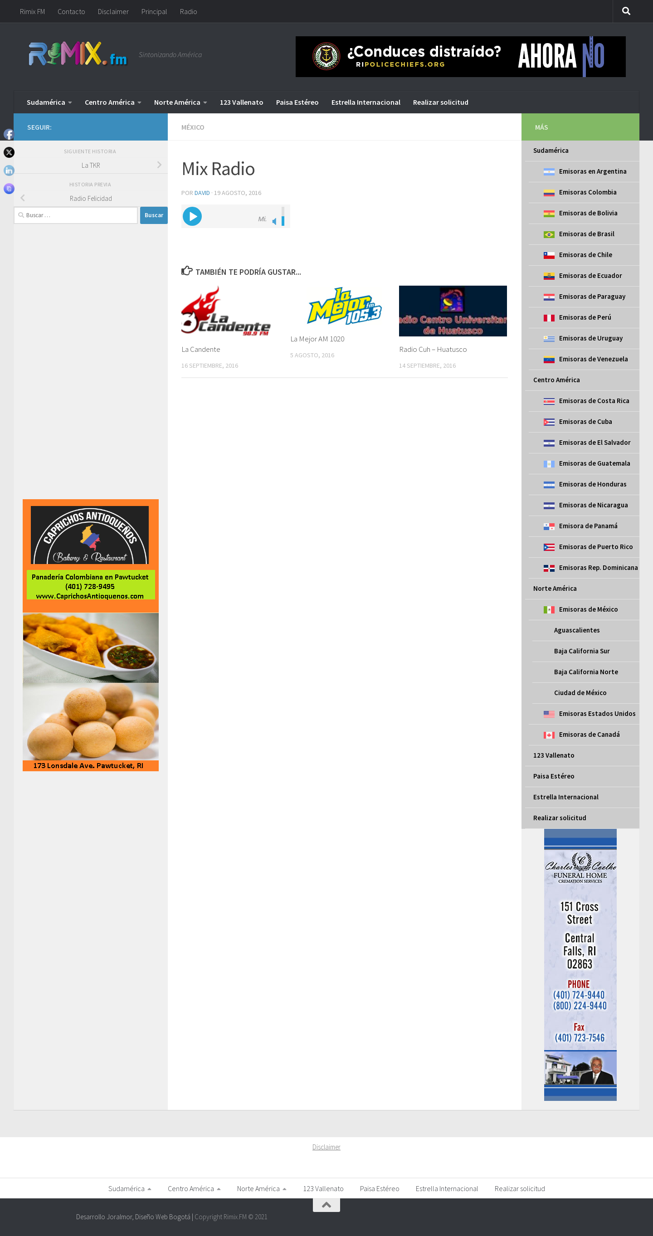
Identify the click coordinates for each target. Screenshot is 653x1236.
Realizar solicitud (440, 102)
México (193, 126)
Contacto (71, 11)
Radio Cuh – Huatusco (433, 349)
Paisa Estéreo (297, 102)
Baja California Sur (582, 651)
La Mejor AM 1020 (317, 339)
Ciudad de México (580, 692)
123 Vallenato (241, 102)
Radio (188, 11)
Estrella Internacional (365, 102)
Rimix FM (32, 11)
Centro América (110, 102)
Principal (154, 11)
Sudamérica (46, 102)
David (202, 193)
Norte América (177, 102)
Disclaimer (113, 11)
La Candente (200, 349)
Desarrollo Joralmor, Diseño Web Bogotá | (135, 1216)
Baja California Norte (586, 671)
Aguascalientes (577, 630)
